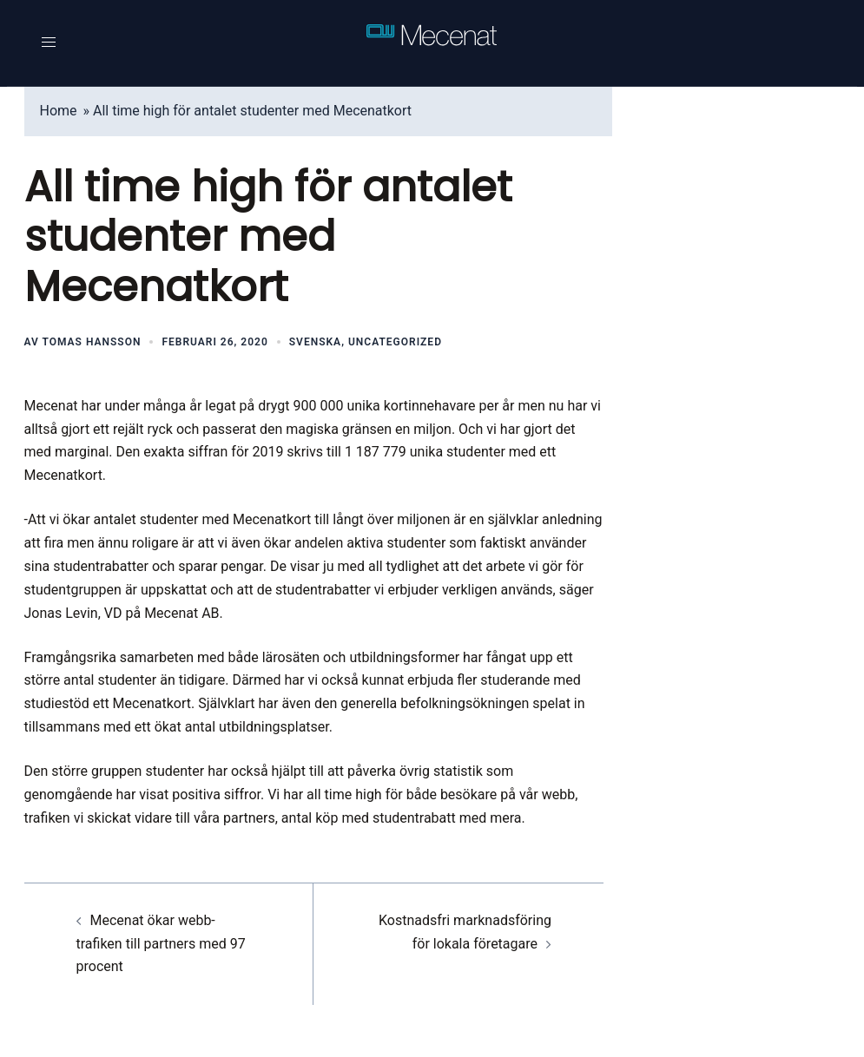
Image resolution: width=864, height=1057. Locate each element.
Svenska (315, 342)
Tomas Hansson (92, 342)
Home (58, 110)
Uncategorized (395, 342)
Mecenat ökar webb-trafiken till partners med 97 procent (161, 943)
